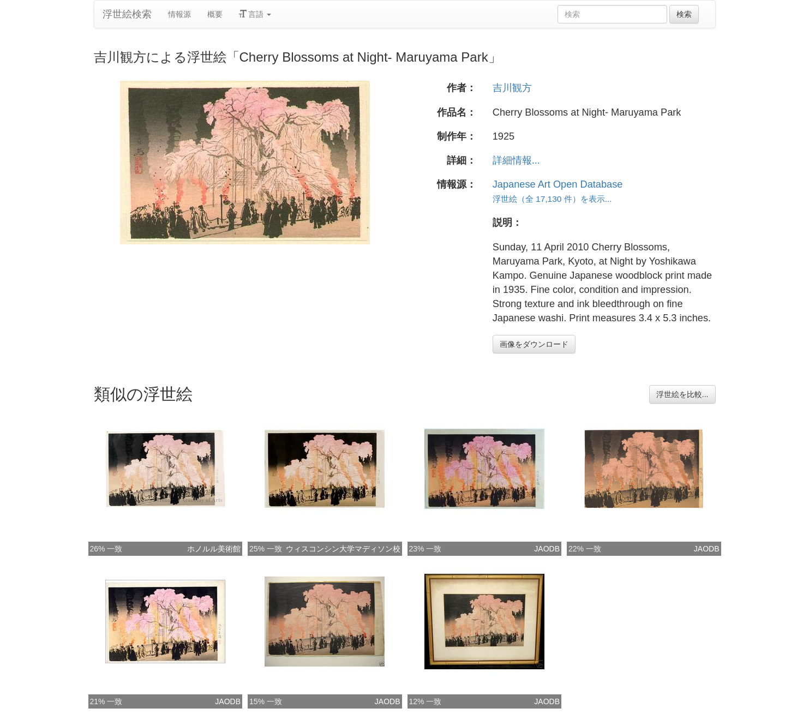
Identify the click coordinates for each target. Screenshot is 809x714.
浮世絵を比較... (682, 394)
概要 (215, 14)
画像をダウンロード (534, 344)
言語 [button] (255, 14)
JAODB (547, 548)
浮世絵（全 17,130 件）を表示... (552, 198)
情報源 (179, 14)
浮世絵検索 (127, 14)
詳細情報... (516, 160)
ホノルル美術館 (214, 548)
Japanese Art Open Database (558, 184)
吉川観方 (512, 87)
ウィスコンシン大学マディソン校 (343, 548)
